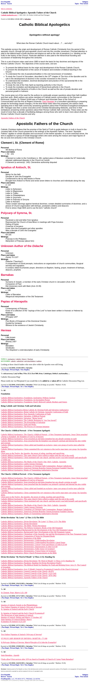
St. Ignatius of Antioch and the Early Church (17, 609)
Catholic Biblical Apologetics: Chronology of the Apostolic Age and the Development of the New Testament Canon (44, 534)
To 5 (22, 648)
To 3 (22, 598)
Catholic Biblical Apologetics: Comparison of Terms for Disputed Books (28, 536)
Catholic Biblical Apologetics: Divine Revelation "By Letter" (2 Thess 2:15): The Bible (33, 522)
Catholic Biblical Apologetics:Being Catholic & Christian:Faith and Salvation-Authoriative (35, 410)
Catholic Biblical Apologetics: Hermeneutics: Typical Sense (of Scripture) (28, 551)
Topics (77, 4)
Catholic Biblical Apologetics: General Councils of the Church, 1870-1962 (28, 575)
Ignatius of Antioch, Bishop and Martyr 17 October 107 (21, 617)
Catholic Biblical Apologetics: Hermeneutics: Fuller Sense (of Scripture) (28, 549)
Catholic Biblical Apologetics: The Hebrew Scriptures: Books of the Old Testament (32, 528)
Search (9, 4)
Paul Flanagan (48, 101)
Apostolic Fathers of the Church (13, 118)
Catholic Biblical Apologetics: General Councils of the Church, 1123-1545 (28, 573)
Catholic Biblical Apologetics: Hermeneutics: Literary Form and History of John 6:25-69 (34, 545)
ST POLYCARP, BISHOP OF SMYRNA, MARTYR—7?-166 (24, 638)
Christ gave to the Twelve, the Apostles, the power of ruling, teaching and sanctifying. (33, 453)
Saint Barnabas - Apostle (10, 655)
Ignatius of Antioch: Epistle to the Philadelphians (19, 605)
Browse (3, 4)
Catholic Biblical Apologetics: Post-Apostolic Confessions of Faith (26, 414)
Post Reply (5, 370)
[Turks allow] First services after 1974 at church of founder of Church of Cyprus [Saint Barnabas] (37, 659)
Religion (85, 2)
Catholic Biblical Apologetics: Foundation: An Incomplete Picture (25, 400)
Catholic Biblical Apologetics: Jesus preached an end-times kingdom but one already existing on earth (39, 439)
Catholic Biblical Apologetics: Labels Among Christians (22, 464)
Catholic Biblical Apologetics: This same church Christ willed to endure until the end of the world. (37, 455)
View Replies (25, 370)
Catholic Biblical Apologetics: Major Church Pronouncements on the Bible (29, 553)
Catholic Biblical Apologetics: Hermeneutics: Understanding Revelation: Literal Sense (33, 542)
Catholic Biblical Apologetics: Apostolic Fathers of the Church (24, 578)
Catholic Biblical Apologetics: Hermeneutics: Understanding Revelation (28, 540)
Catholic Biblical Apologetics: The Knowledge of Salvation (23, 422)
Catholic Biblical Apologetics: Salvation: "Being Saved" (22, 418)
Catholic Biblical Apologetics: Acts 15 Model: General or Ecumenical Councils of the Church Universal (39, 569)
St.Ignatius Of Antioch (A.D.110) (13, 622)
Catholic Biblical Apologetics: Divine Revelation (19, 524)
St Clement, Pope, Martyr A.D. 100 (14, 593)
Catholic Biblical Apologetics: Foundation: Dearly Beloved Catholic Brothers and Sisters (34, 402)
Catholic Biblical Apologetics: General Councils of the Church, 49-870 (27, 571)
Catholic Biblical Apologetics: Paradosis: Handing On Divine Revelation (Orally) (31, 563)
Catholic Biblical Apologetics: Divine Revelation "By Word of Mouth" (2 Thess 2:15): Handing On (38, 561)
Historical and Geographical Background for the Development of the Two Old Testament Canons (37, 530)
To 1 (22, 386)
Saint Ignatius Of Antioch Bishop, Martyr (16, 619)
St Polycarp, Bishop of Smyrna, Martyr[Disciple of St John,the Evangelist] (28, 642)
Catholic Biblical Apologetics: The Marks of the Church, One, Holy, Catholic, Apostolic (33, 462)
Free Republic (5, 2)
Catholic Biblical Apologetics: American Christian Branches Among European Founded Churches (37, 468)
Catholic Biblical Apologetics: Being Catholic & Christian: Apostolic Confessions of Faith (34, 412)
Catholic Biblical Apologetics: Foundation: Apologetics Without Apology (28, 398)
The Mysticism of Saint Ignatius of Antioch (17, 615)
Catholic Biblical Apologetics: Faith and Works (18, 425)
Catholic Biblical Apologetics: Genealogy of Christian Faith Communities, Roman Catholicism (36, 466)
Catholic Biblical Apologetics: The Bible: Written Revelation (23, 526)
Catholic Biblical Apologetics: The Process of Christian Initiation (25, 427)
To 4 (22, 627)
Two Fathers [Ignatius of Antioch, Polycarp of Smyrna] (21, 607)
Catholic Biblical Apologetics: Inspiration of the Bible (21, 538)
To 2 (22, 585)
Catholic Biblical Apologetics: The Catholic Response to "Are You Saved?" (29, 420)
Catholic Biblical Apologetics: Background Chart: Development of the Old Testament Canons (35, 532)
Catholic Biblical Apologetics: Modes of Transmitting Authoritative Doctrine (29, 470)
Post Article (84, 4)
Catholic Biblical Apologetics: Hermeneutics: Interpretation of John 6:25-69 (29, 547)
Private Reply (14, 370)
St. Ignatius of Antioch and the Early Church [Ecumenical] (22, 613)
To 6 (22, 665)
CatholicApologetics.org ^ (9, 15)
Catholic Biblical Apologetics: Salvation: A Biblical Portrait (23, 416)
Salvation (29, 368)
